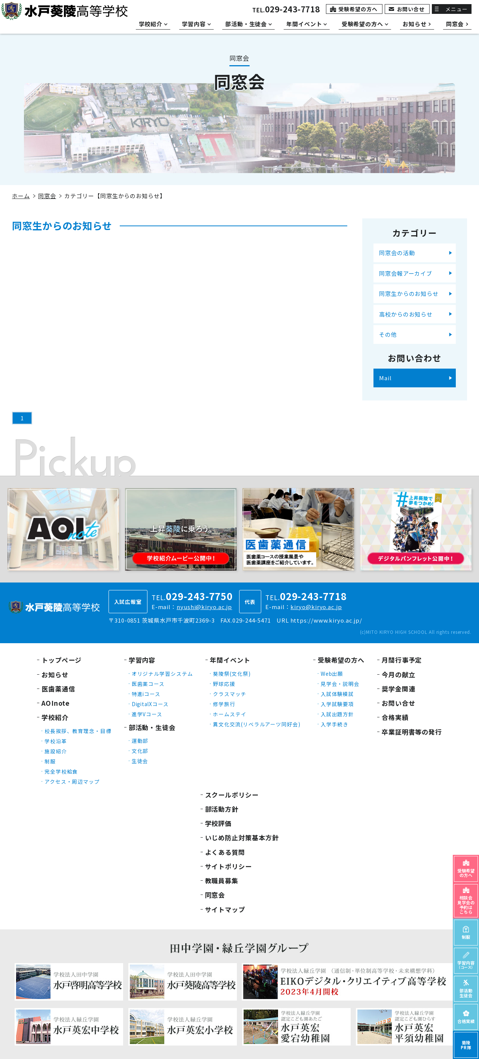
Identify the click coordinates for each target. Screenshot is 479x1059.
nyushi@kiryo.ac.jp (204, 607)
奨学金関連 (398, 688)
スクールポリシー (232, 794)
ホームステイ (229, 714)
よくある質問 (225, 852)
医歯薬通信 (58, 688)
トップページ (62, 660)
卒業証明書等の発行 (412, 731)
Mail (385, 378)
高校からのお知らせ (406, 314)
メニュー (456, 9)
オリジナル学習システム (162, 673)
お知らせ (55, 674)
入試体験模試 (337, 694)
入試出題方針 (337, 714)
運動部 (140, 740)
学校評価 (218, 823)
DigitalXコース (150, 704)
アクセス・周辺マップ (72, 781)
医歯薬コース (148, 683)
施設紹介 (56, 751)
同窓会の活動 (397, 253)
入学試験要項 (337, 704)
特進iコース (146, 694)
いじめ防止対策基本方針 (242, 837)
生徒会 (140, 761)
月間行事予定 (402, 660)
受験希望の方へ (357, 9)
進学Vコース (147, 714)
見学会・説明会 (340, 683)
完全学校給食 (61, 771)
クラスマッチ (229, 694)
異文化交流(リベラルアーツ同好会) (256, 724)
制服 (50, 761)
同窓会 (47, 196)
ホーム (21, 196)
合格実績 (395, 717)
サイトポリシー (228, 866)
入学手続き (335, 724)
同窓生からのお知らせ (409, 293)
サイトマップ (225, 909)
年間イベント (230, 660)
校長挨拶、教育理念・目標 (78, 731)
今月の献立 (398, 674)
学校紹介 (55, 717)
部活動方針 (222, 809)
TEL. (286, 10)
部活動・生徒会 (152, 727)
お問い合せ (411, 9)
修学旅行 (224, 704)
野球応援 (224, 683)
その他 (388, 334)
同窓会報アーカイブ (405, 273)
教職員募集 (222, 880)
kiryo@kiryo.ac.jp (316, 607)
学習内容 (142, 660)
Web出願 (332, 673)
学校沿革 (56, 741)
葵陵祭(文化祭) (231, 673)
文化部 (140, 750)
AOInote (56, 703)
